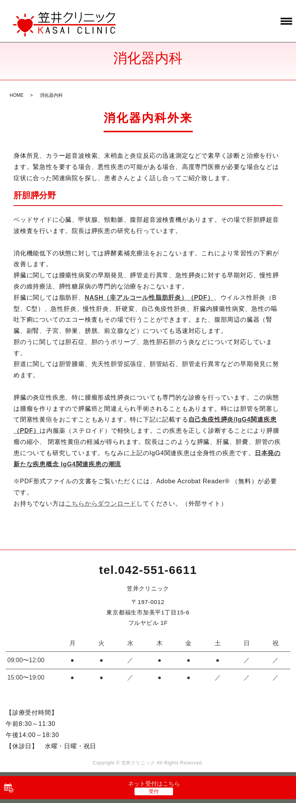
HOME (17, 95)
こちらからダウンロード (100, 503)
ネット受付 (154, 783)
